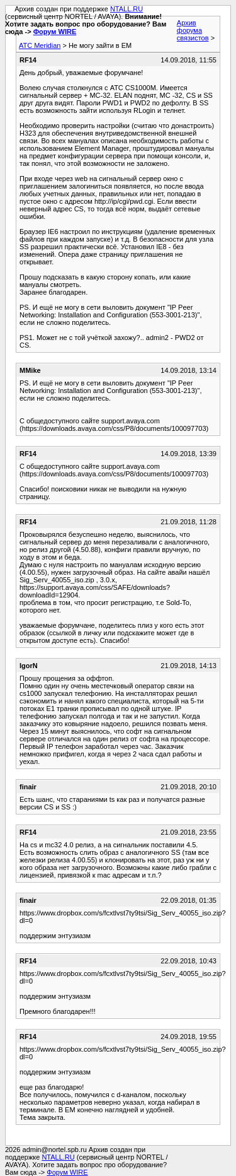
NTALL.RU (126, 9)
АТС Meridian (39, 45)
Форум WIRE (55, 31)
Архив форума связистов (193, 30)
